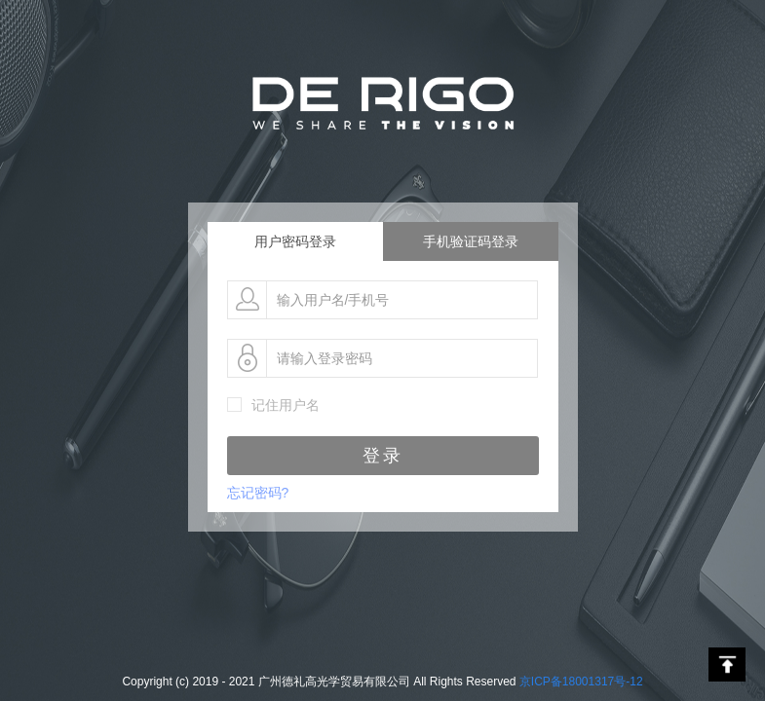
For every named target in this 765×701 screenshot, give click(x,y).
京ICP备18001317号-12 (581, 681)
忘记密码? (258, 492)
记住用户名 (285, 405)
